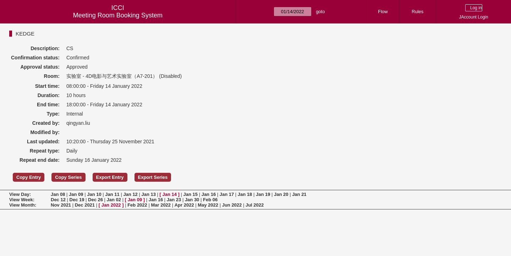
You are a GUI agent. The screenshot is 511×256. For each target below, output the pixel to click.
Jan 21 (299, 194)
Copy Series (68, 177)
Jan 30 (192, 199)
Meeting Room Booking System (118, 15)
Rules (417, 11)
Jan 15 (190, 194)
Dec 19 (77, 199)
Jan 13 (148, 194)
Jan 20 (281, 194)
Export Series (153, 177)
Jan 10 (94, 194)
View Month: (22, 205)
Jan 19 (263, 194)
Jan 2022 (111, 205)
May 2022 (208, 205)
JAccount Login (473, 17)
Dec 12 (58, 199)
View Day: (20, 194)
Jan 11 (112, 194)
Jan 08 (58, 194)
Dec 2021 (85, 205)
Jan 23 (174, 199)
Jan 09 (76, 194)
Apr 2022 (184, 205)
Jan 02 (114, 199)
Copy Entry (28, 177)
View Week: (21, 199)
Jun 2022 (232, 205)
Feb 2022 (137, 205)
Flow (383, 11)
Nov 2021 (61, 205)
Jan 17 (227, 194)
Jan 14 (170, 194)
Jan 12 (130, 194)
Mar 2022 (161, 205)
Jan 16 (209, 194)
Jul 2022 (255, 205)
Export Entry (110, 177)
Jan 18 (245, 194)
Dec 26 (95, 199)
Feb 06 (210, 199)
